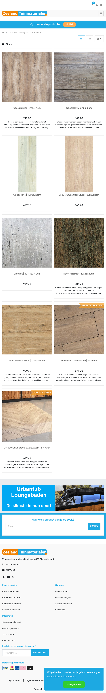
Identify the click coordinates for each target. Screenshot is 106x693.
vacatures (60, 610)
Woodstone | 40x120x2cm (27, 194)
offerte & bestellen (11, 591)
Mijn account (15, 680)
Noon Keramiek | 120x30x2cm (78, 273)
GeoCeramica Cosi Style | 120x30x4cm (79, 194)
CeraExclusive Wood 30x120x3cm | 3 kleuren (27, 447)
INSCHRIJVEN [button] (40, 652)
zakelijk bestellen (63, 604)
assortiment (8, 634)
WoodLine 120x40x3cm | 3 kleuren (79, 360)
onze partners (9, 640)
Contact (10, 570)
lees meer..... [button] (70, 676)
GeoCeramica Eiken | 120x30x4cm (27, 360)
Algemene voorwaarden (37, 680)
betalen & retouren (11, 597)
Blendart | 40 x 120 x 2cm (27, 273)
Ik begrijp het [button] (74, 684)
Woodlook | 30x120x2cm (79, 108)
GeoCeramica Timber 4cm (27, 108)
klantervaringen (63, 597)
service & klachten (11, 610)
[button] (99, 38)
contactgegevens (10, 628)
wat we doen (61, 591)
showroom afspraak (11, 622)
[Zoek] (94, 526)
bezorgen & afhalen (11, 604)
